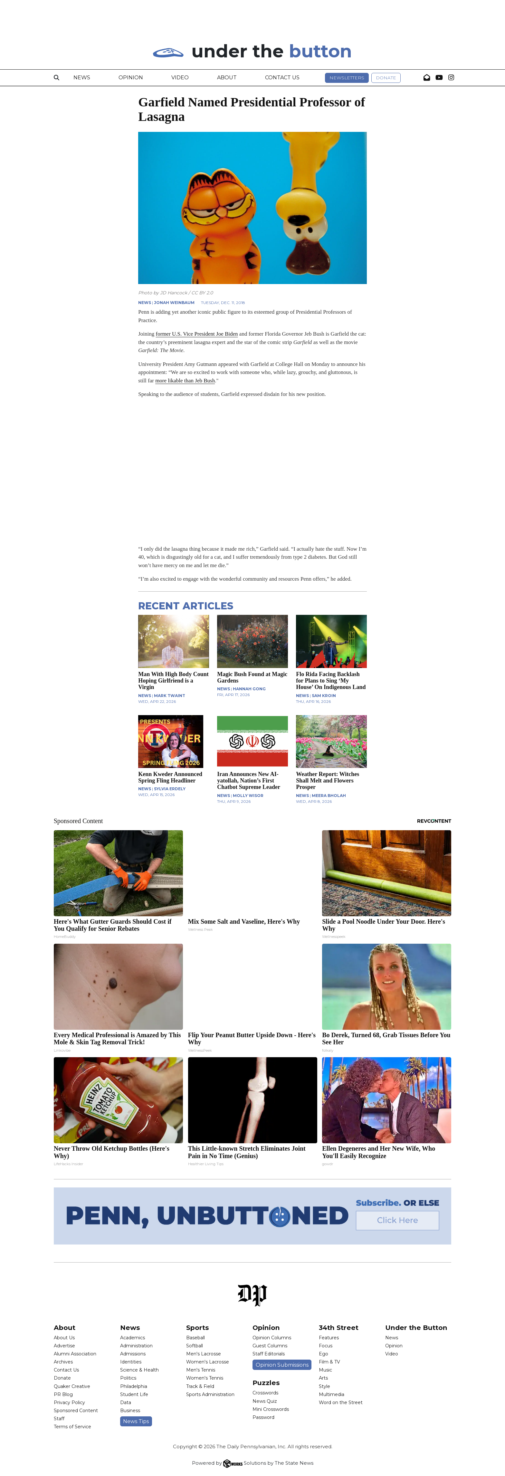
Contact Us (282, 77)
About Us (64, 1338)
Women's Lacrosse (207, 1362)
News (81, 77)
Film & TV (329, 1362)
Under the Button (416, 1327)
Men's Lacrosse (203, 1354)
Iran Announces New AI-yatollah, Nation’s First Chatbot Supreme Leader (248, 780)
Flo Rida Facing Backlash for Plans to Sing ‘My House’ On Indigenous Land (331, 680)
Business (130, 1410)
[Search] (56, 77)
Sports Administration (210, 1394)
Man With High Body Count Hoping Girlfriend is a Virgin (173, 680)
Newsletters (346, 77)
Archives (63, 1362)
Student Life (134, 1394)
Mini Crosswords (270, 1409)
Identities (130, 1362)
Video (180, 77)
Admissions (133, 1354)
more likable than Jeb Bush (185, 381)
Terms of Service (72, 1427)
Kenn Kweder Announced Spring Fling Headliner (170, 777)
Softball (194, 1346)
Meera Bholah (329, 795)
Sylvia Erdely (170, 788)
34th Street (338, 1327)
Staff (59, 1419)
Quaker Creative (72, 1386)
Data (125, 1402)
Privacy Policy (69, 1402)
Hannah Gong (249, 688)
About (227, 77)
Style (324, 1386)
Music (325, 1370)
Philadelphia (133, 1386)
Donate (386, 77)
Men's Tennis (200, 1370)
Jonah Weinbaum (174, 302)
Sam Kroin (324, 695)
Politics (128, 1378)
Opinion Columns (271, 1338)
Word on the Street (341, 1402)
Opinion (131, 77)
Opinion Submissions (282, 1365)
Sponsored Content (76, 1410)
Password (263, 1417)
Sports (197, 1327)
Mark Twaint (169, 695)
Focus (325, 1346)
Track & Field (200, 1386)
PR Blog (63, 1394)
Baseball (195, 1338)
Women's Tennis (204, 1378)
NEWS (144, 302)
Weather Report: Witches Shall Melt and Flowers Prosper (327, 780)
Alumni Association (75, 1354)
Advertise (64, 1346)
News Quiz (264, 1401)
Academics (132, 1338)
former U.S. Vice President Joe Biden (197, 334)
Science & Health (139, 1370)
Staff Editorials (268, 1354)
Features (329, 1338)
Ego (323, 1354)
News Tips (136, 1421)
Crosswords (265, 1393)
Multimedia (331, 1394)
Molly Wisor (248, 795)
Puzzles (266, 1383)
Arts (323, 1378)
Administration (136, 1346)
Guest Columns (269, 1346)
